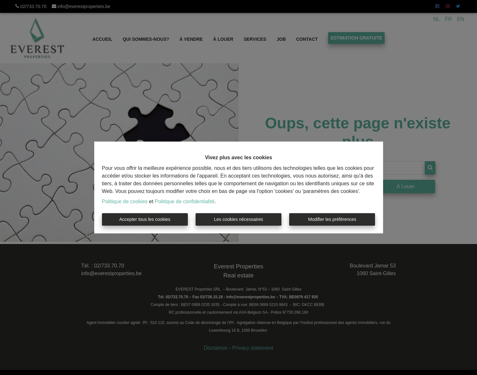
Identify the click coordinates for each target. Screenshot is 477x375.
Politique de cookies (125, 201)
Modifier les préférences (332, 219)
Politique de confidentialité (185, 201)
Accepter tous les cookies (144, 219)
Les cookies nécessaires (238, 219)
